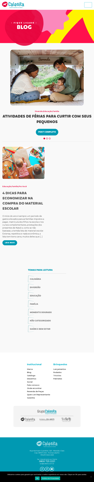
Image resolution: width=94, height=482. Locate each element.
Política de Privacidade (50, 478)
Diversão (39, 111)
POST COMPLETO (47, 132)
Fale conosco (33, 385)
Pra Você (23, 186)
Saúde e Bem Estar (40, 329)
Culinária (35, 279)
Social (30, 382)
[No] (91, 477)
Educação (47, 111)
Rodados (57, 372)
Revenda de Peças (35, 391)
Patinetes (57, 379)
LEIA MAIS (10, 242)
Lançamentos (59, 369)
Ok (37, 478)
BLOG (24, 27)
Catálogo (31, 375)
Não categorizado (40, 320)
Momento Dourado (41, 312)
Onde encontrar (34, 388)
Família (56, 111)
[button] (44, 138)
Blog (29, 372)
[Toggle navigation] (88, 5)
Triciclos (57, 375)
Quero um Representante (38, 395)
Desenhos (31, 379)
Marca (30, 369)
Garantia (31, 398)
